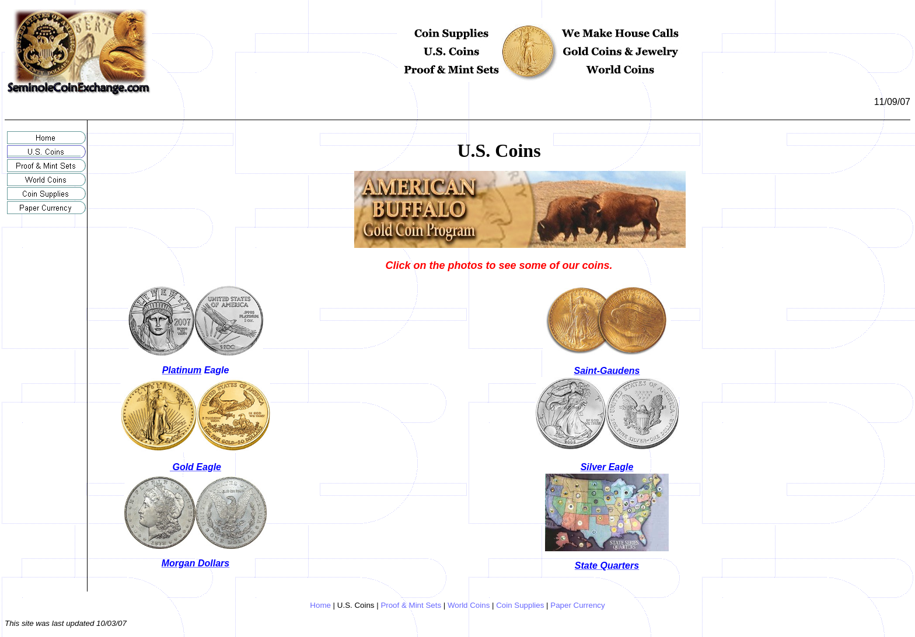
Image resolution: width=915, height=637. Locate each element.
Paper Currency (577, 605)
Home (320, 605)
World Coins (469, 605)
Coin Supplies (520, 605)
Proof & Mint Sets (410, 605)
